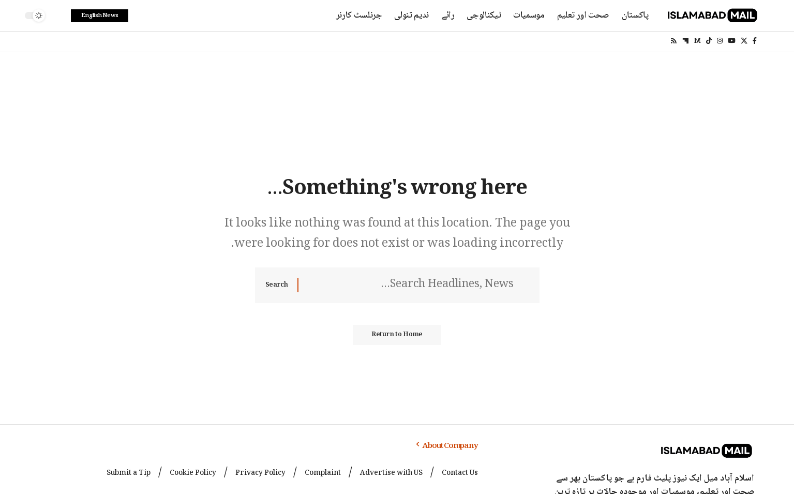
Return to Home (397, 337)
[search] (58, 15)
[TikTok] (708, 41)
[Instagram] (719, 41)
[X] (744, 41)
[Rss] (674, 41)
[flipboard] (686, 41)
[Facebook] (754, 41)
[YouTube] (731, 41)
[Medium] (697, 41)
